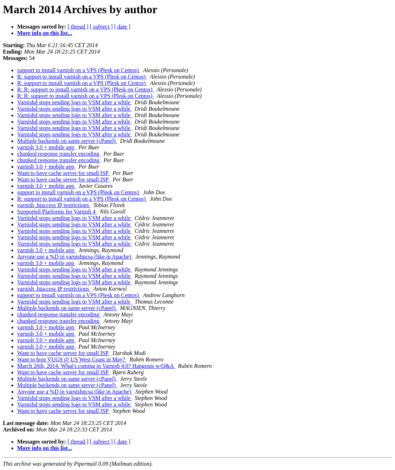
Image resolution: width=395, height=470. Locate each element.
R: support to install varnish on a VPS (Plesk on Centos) (82, 77)
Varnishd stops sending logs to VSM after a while (74, 102)
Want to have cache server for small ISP (63, 173)
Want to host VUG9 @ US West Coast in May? (72, 359)
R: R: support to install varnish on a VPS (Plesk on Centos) (85, 89)
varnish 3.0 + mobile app (46, 147)
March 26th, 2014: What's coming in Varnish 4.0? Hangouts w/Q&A (96, 366)
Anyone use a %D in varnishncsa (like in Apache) (74, 257)
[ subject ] (101, 27)
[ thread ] (78, 27)
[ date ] (122, 27)
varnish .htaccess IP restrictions (53, 205)
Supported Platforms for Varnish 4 (57, 212)
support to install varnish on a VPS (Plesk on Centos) (78, 70)
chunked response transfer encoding (59, 154)
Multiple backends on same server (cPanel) (67, 141)
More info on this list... (44, 33)
